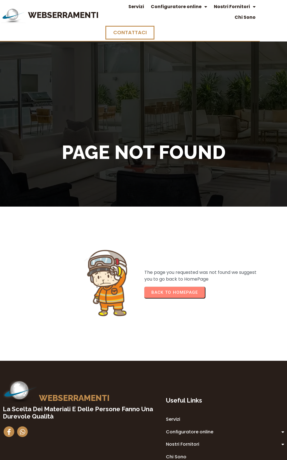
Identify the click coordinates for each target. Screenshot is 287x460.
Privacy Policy (177, 409)
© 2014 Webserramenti (143, 455)
